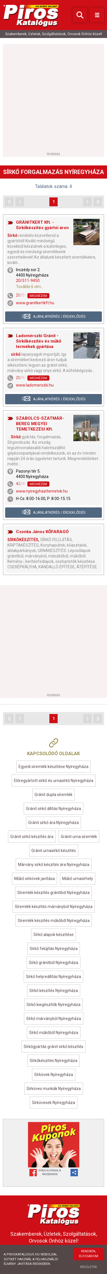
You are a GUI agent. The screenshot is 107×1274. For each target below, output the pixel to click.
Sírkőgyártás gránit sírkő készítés (53, 1046)
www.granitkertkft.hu (35, 303)
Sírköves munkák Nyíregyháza (54, 1088)
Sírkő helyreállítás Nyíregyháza (53, 976)
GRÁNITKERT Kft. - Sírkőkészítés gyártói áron (42, 225)
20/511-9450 (28, 280)
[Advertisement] (53, 97)
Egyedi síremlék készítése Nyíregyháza (53, 766)
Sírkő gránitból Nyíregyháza (53, 962)
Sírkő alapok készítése (53, 934)
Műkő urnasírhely (77, 878)
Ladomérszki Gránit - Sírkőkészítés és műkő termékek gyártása (38, 341)
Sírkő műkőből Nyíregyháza (53, 1032)
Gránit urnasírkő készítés (53, 850)
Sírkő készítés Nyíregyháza (53, 990)
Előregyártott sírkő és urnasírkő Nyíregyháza (53, 780)
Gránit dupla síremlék (53, 794)
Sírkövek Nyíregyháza (53, 1074)
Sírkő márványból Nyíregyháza (53, 1018)
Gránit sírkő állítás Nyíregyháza (53, 808)
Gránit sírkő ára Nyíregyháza (53, 822)
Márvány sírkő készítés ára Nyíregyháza (53, 864)
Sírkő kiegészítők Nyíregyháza (53, 1004)
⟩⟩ (97, 201)
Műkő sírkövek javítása (34, 878)
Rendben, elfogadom (88, 1253)
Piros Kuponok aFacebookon (50, 1172)
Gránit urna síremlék (79, 836)
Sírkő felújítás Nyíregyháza (54, 948)
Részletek (88, 1267)
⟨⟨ (9, 201)
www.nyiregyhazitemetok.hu (42, 491)
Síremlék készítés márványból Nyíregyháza (53, 906)
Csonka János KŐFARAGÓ (42, 531)
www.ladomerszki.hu (35, 385)
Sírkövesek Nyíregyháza (53, 1102)
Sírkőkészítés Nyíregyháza (53, 1060)
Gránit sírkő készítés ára (31, 836)
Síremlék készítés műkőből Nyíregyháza (54, 920)
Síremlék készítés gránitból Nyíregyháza (53, 892)
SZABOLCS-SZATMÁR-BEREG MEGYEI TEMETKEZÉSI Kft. (40, 424)
